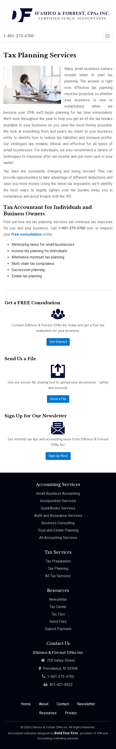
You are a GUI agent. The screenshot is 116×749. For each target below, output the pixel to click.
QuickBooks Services (58, 508)
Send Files (58, 621)
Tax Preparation (58, 561)
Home (26, 704)
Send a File (58, 399)
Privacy (71, 713)
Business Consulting (58, 523)
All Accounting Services (58, 537)
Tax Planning (58, 568)
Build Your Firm (66, 733)
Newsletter (58, 599)
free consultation (26, 234)
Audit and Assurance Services (58, 515)
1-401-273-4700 (18, 35)
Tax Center (58, 607)
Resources (48, 713)
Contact (63, 704)
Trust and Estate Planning (58, 530)
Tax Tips (58, 614)
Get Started (58, 342)
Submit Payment (58, 629)
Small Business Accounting (58, 493)
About (43, 704)
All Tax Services (58, 576)
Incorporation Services (58, 501)
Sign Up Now (58, 456)
